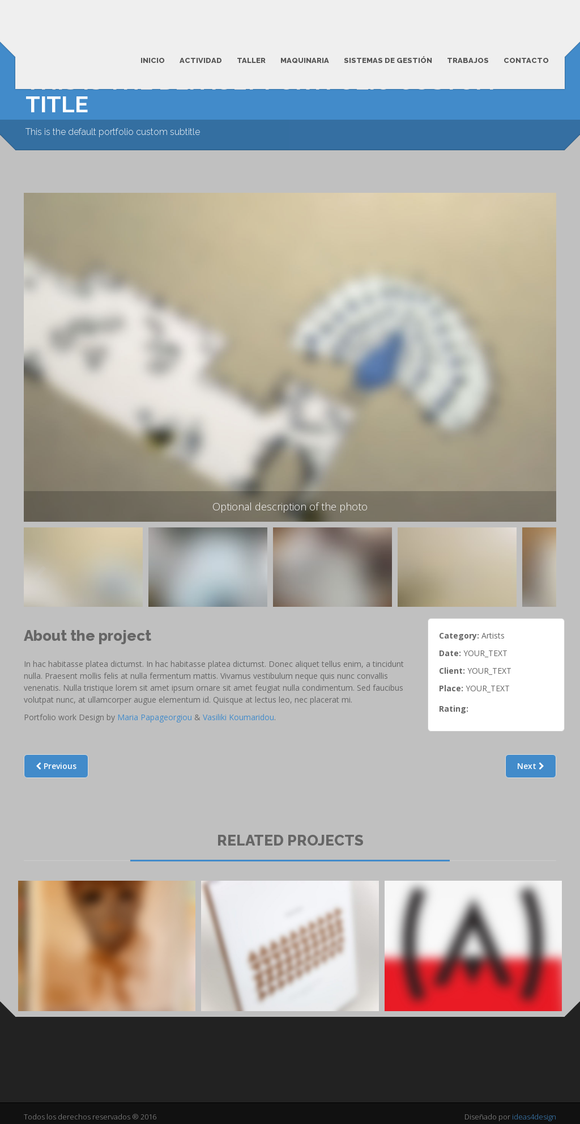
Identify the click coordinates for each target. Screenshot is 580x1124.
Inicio (152, 60)
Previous (39, 575)
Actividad (201, 60)
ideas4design (534, 1117)
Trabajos (468, 60)
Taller (251, 60)
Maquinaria (304, 60)
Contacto (526, 60)
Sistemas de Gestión (388, 60)
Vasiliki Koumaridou (238, 717)
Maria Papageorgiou (154, 717)
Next (530, 765)
